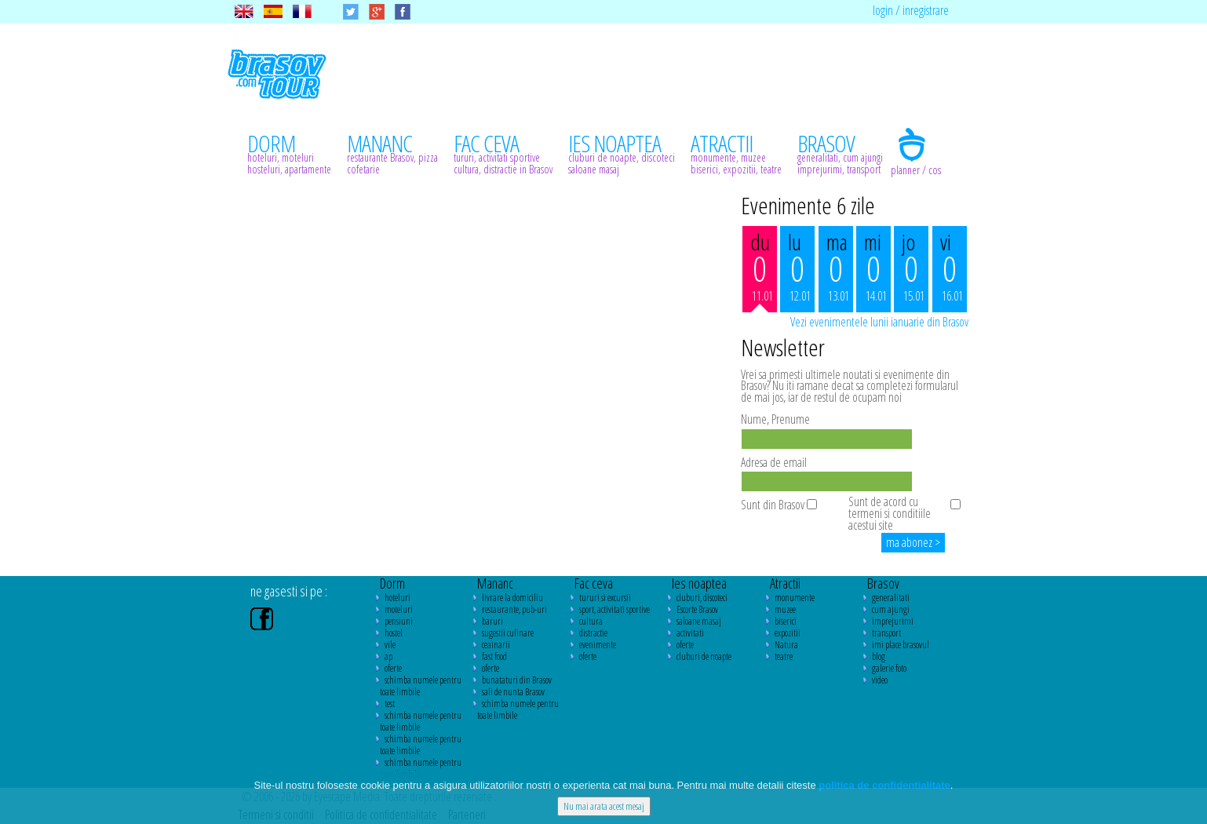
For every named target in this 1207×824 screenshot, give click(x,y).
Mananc (495, 583)
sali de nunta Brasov (513, 692)
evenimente (597, 645)
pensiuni (399, 621)
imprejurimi (892, 621)
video (880, 680)
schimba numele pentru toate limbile (420, 686)
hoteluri (397, 597)
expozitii (787, 633)
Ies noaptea (699, 583)
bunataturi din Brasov (517, 680)
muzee (785, 609)
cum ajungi (891, 609)
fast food (494, 656)
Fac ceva (593, 583)
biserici (786, 621)
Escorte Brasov (697, 609)
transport (886, 633)
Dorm (392, 583)
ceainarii (496, 645)
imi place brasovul (900, 645)
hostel (394, 633)
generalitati (891, 597)
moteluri (399, 609)
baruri (492, 621)
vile (390, 645)
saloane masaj (698, 621)
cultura (591, 621)
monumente (795, 597)
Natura (786, 645)
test (390, 703)
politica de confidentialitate (884, 785)
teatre (784, 656)
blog (878, 656)
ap (388, 656)
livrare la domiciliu (512, 597)
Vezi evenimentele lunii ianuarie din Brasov (879, 321)
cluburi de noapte (703, 656)
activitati (690, 633)
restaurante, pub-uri (514, 609)
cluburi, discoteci (701, 597)
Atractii (785, 583)
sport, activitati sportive (614, 609)
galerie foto (889, 668)
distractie (593, 633)
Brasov (883, 583)
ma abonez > (913, 542)
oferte (393, 668)
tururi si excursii (605, 597)
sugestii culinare (508, 633)
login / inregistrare (911, 10)
